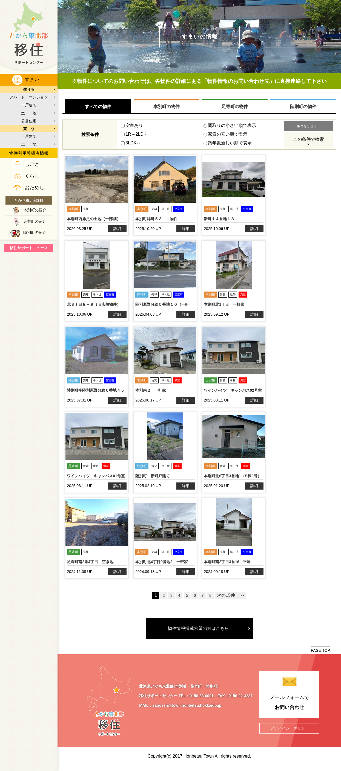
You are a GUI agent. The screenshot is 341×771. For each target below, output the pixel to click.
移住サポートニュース (29, 248)
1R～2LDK (134, 138)
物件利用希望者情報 (28, 153)
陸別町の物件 (303, 110)
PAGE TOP (320, 655)
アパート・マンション (29, 97)
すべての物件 (98, 110)
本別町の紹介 (34, 210)
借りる (29, 89)
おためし (34, 187)
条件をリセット (308, 130)
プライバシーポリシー (289, 732)
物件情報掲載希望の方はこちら (199, 632)
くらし (32, 176)
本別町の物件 (166, 110)
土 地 (28, 113)
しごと (32, 164)
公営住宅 (28, 121)
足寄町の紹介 (34, 221)
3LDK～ (131, 146)
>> (242, 599)
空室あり (132, 129)
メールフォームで (289, 707)
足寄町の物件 (235, 110)
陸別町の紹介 (34, 232)
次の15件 (227, 599)
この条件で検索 (308, 143)
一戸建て (28, 105)
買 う (29, 128)
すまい (32, 79)
